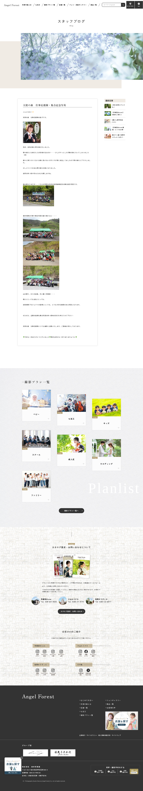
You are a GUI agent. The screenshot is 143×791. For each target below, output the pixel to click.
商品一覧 (94, 5)
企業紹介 (82, 735)
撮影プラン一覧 (49, 5)
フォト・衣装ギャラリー (78, 5)
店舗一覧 (62, 5)
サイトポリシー (92, 735)
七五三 (37, 5)
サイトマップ (116, 735)
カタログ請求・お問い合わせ (71, 611)
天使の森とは (26, 5)
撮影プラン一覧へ (71, 510)
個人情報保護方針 (104, 735)
